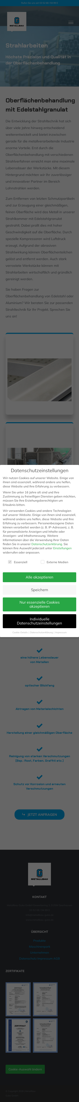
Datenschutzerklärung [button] (41, 632)
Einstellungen (62, 548)
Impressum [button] (61, 632)
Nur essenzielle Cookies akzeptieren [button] (40, 604)
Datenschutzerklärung (46, 544)
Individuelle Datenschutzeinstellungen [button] (39, 621)
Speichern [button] (39, 589)
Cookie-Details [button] (20, 632)
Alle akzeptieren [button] (39, 577)
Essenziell (17, 562)
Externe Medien (54, 562)
